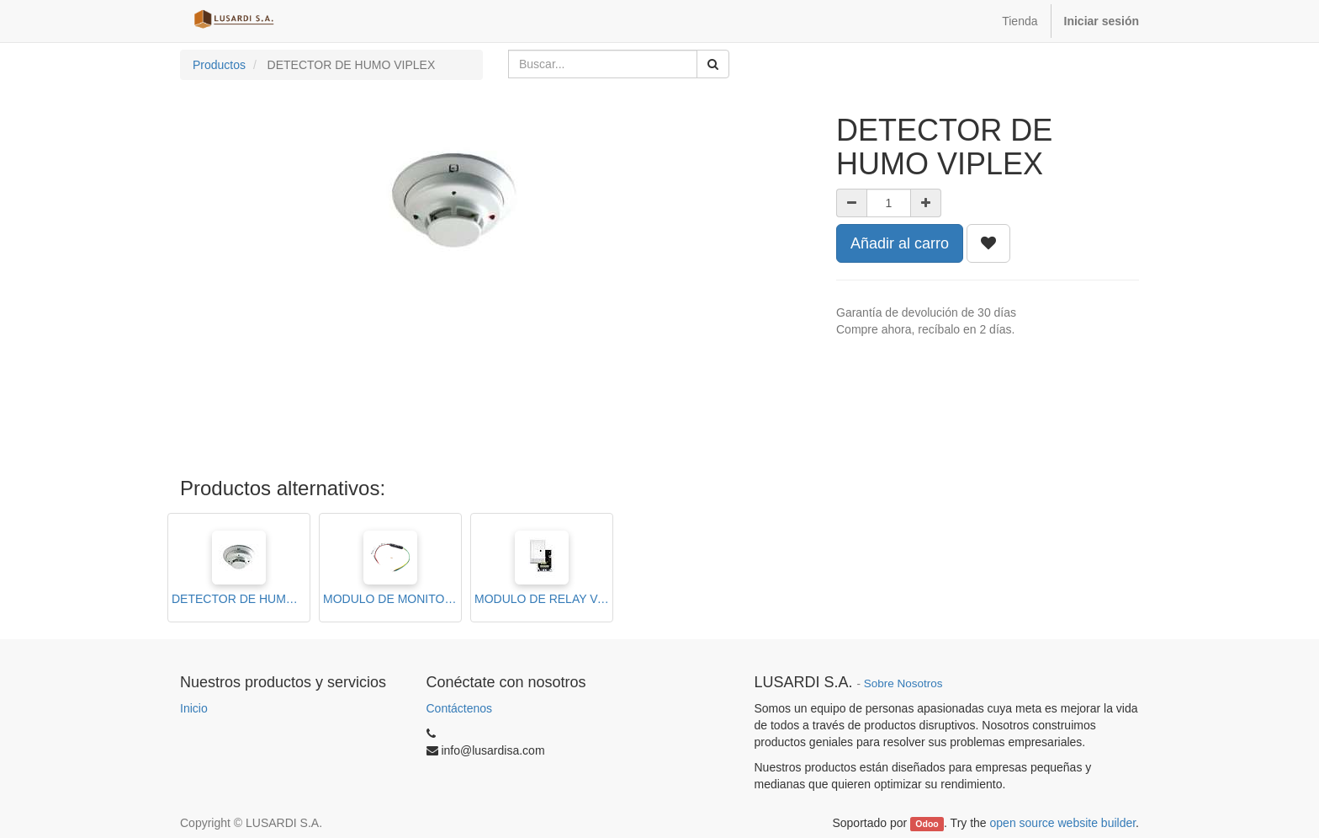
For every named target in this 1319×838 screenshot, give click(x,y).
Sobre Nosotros (903, 683)
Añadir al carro (899, 243)
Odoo (926, 824)
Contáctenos (459, 708)
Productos (219, 65)
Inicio (194, 708)
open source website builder (1063, 823)
